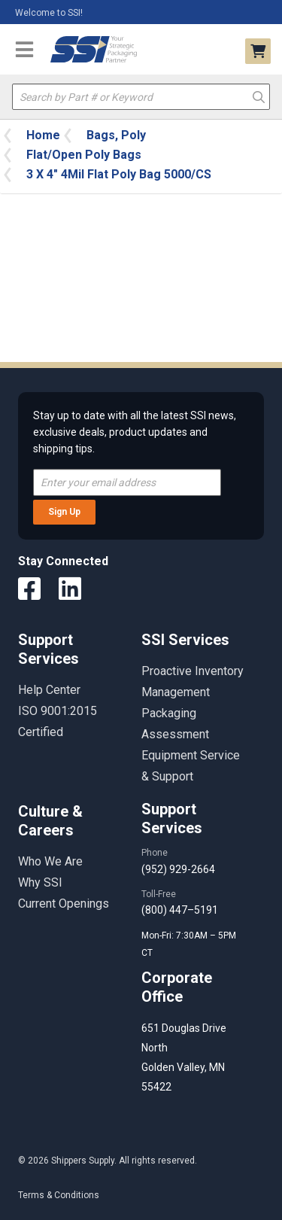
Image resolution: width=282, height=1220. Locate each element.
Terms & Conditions (58, 1195)
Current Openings (63, 903)
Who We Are (50, 861)
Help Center (49, 690)
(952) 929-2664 (178, 869)
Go (258, 96)
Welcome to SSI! (49, 13)
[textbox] (141, 97)
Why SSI (40, 882)
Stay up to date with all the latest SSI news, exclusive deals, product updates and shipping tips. (134, 432)
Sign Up (64, 512)
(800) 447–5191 (179, 910)
